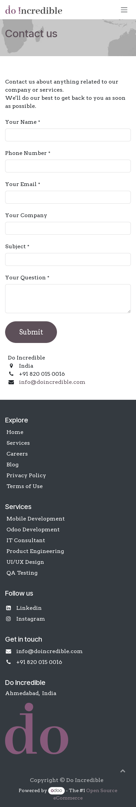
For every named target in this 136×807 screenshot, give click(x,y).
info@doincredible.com (52, 382)
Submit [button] (31, 332)
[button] (123, 770)
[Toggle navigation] (124, 10)
